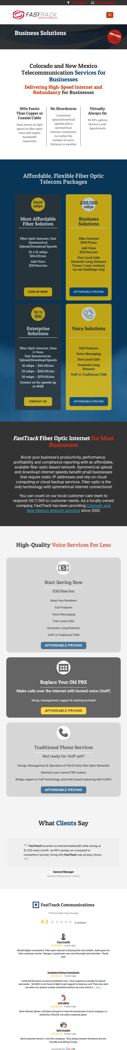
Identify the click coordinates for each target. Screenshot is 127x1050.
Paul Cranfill (63, 942)
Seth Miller (63, 1003)
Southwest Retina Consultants (63, 972)
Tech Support (77, 2)
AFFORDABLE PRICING (89, 291)
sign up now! (38, 291)
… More (97, 987)
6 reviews (80, 922)
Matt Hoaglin (63, 1030)
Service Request (102, 2)
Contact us (38, 401)
